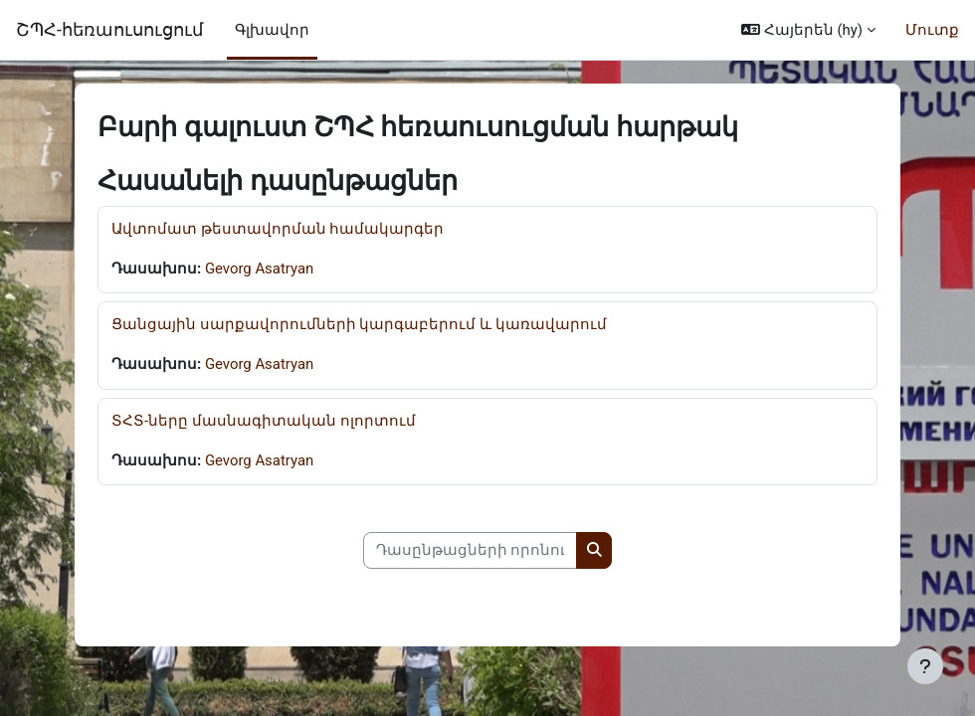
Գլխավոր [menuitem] (272, 30)
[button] (808, 30)
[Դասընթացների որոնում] (470, 550)
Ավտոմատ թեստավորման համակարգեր (277, 229)
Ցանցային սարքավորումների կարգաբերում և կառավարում (359, 324)
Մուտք (932, 30)
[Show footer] (925, 666)
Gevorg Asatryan (259, 268)
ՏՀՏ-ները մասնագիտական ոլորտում (263, 421)
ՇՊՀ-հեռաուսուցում (109, 29)
